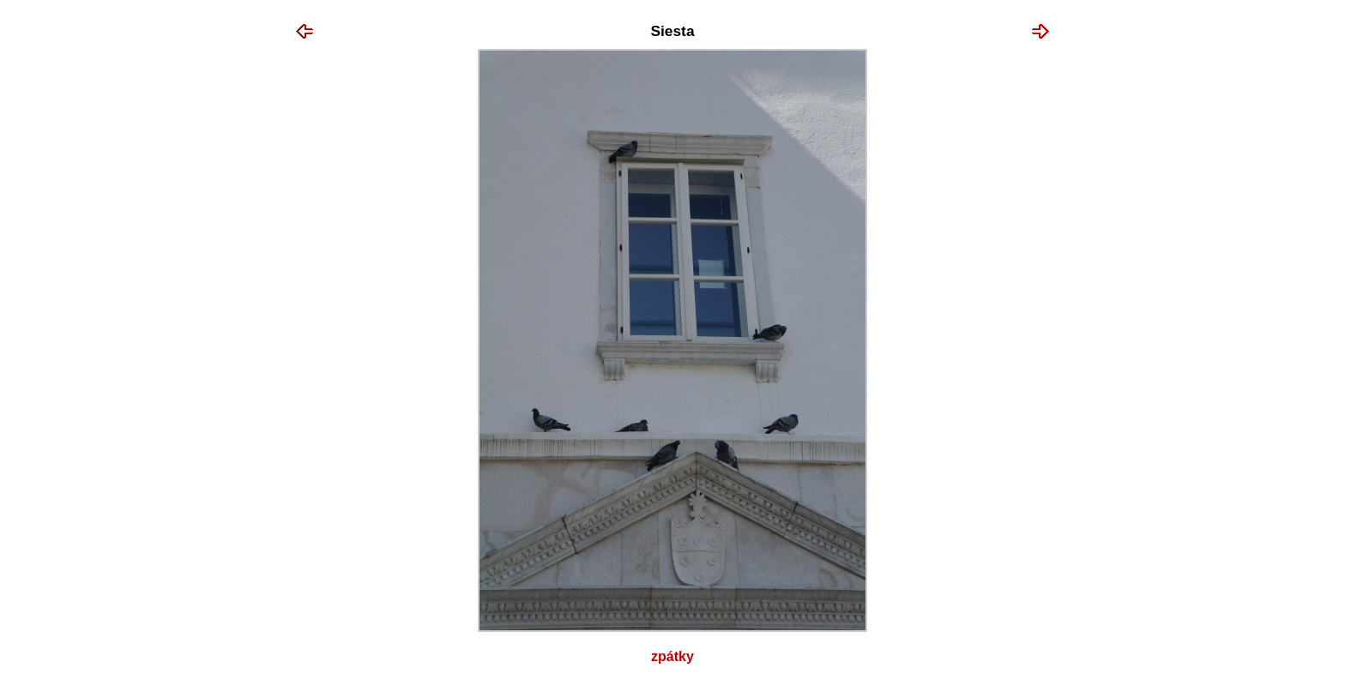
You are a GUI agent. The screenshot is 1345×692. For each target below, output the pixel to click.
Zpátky (672, 656)
